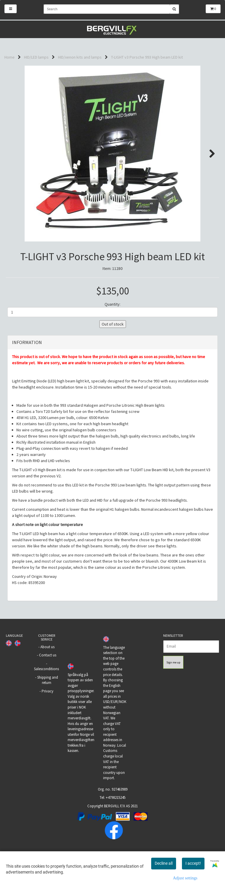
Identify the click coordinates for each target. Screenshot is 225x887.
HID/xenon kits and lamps (80, 57)
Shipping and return (47, 713)
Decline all (164, 863)
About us (47, 679)
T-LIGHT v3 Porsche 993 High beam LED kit (147, 57)
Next (209, 153)
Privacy (47, 723)
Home (9, 57)
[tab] (112, 375)
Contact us (47, 687)
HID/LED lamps (36, 57)
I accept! (193, 863)
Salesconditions (46, 701)
